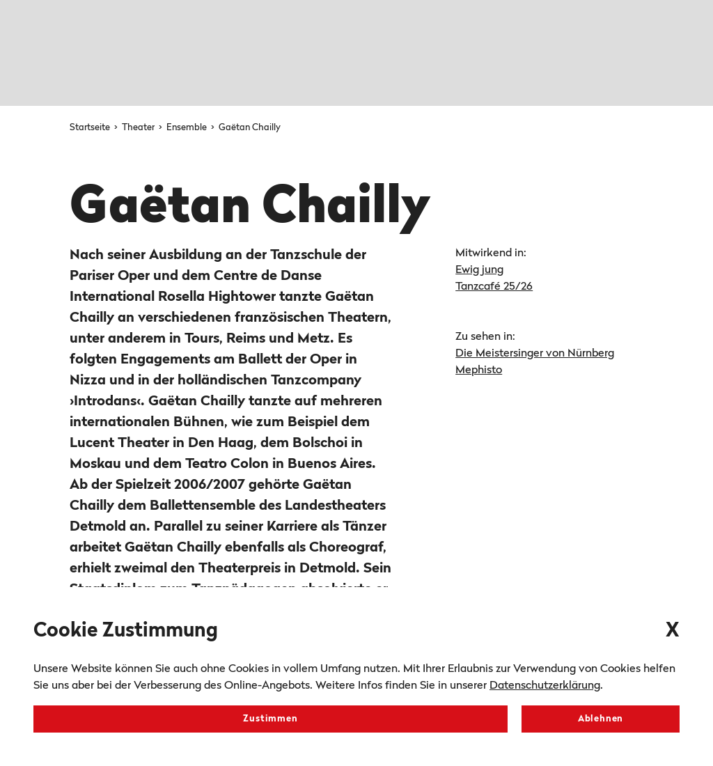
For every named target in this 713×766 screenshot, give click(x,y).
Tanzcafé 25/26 (494, 286)
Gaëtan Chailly (250, 127)
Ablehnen (600, 719)
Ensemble (187, 127)
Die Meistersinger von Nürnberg (534, 353)
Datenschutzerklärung (544, 685)
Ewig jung (479, 270)
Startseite (91, 127)
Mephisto (478, 370)
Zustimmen (270, 719)
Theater (139, 127)
